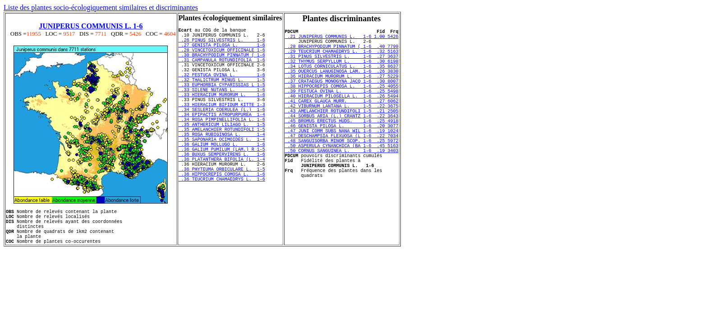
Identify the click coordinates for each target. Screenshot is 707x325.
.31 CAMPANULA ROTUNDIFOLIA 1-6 (222, 69)
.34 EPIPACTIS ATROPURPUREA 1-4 (222, 138)
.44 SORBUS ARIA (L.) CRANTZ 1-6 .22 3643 (342, 140)
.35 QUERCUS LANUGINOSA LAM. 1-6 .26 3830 (342, 83)
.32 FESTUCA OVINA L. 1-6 (222, 88)
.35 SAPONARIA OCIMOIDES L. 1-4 (222, 170)
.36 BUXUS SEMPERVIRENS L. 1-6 (222, 189)
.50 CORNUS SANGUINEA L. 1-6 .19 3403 (342, 184)
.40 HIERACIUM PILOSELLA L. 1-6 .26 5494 (342, 114)
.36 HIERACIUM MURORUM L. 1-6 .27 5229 (342, 89)
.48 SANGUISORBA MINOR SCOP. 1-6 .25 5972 (342, 171)
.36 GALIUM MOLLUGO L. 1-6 (222, 176)
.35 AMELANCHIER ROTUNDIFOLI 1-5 (222, 157)
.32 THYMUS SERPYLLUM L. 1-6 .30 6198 (342, 70)
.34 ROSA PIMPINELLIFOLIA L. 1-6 (222, 145)
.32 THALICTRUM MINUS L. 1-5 (222, 94)
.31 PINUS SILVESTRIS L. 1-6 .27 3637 (342, 64)
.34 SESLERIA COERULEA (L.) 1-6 (222, 132)
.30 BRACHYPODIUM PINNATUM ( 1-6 (222, 63)
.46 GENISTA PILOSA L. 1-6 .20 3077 (342, 152)
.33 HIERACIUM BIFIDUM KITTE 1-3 (222, 126)
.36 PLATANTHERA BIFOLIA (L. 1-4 (222, 195)
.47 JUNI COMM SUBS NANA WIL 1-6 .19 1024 (342, 159)
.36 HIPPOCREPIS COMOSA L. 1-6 (222, 214)
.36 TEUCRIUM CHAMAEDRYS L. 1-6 (222, 221)
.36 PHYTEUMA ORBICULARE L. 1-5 (222, 208)
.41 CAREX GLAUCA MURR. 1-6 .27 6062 (342, 121)
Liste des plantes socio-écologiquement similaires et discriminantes (101, 7)
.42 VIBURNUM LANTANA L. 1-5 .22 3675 (342, 127)
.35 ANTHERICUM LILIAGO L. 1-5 (222, 151)
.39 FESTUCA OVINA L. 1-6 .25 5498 (342, 108)
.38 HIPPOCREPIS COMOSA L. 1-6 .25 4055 (342, 102)
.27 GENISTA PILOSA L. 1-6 (222, 50)
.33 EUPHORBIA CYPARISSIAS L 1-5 (222, 101)
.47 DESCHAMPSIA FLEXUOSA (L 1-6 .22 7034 (342, 165)
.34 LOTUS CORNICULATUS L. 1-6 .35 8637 (342, 77)
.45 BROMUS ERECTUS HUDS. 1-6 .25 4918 (342, 146)
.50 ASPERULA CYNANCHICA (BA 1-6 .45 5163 (342, 178)
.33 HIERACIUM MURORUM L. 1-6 (222, 113)
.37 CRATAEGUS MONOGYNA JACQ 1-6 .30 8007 (342, 96)
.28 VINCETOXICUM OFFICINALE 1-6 (222, 56)
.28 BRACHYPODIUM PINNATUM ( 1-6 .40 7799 (342, 51)
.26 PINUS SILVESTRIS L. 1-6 (222, 44)
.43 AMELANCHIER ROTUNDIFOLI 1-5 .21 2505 (342, 133)
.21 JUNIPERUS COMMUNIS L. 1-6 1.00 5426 (342, 39)
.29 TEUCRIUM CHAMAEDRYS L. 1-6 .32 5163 (342, 58)
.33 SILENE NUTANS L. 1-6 (222, 107)
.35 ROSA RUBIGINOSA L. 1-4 (222, 164)
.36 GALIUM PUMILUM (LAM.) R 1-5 (222, 183)
